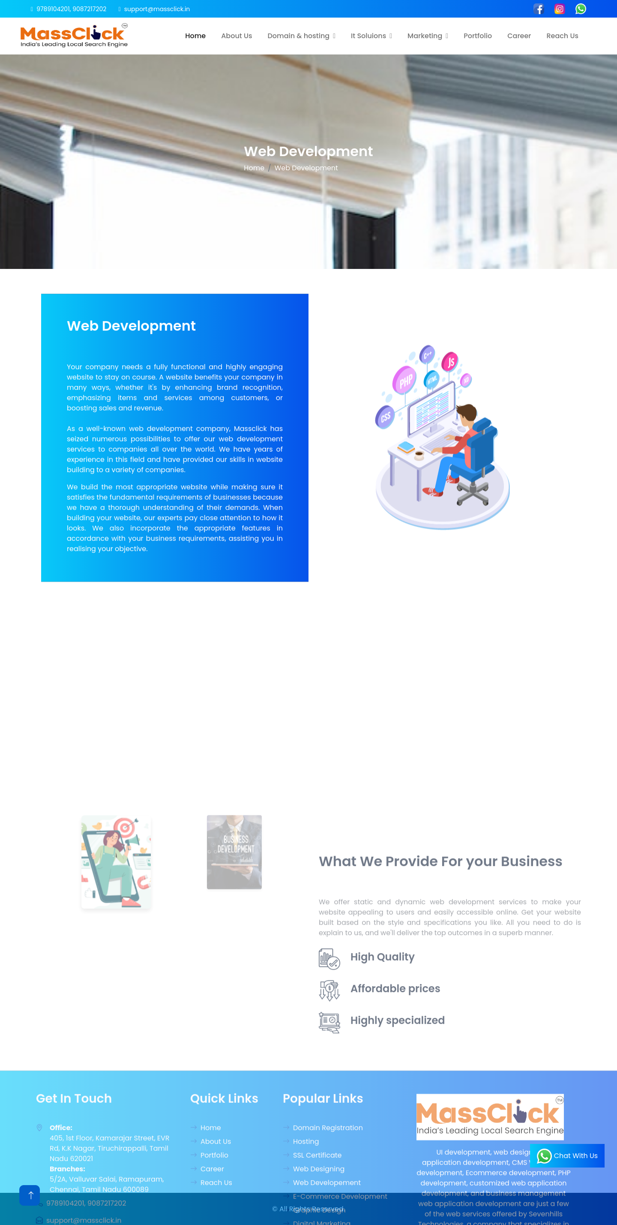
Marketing (424, 36)
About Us (236, 36)
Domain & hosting (299, 36)
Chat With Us (567, 1156)
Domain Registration (323, 1213)
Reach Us (562, 36)
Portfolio (478, 36)
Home (195, 36)
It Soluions (368, 36)
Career (519, 36)
